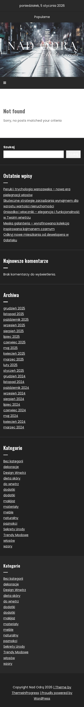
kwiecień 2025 (14, 353)
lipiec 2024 (11, 404)
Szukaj (9, 147)
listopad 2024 (13, 382)
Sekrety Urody (14, 529)
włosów (9, 540)
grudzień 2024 (14, 376)
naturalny (10, 518)
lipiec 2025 (11, 336)
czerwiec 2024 (14, 410)
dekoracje (11, 467)
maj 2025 (10, 348)
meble (8, 512)
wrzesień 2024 (14, 393)
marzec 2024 (13, 427)
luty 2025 (10, 365)
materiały (11, 506)
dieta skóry (11, 478)
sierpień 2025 (13, 331)
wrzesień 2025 (14, 325)
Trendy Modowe (15, 535)
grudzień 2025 (14, 308)
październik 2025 (16, 319)
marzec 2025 (13, 359)
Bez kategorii (13, 461)
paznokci (10, 523)
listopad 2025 (13, 314)
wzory (7, 546)
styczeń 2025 (13, 370)
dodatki (9, 489)
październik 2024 (16, 387)
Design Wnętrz (14, 472)
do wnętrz (11, 484)
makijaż (9, 501)
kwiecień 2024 (14, 421)
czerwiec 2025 (14, 342)
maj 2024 (10, 416)
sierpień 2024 (13, 399)
